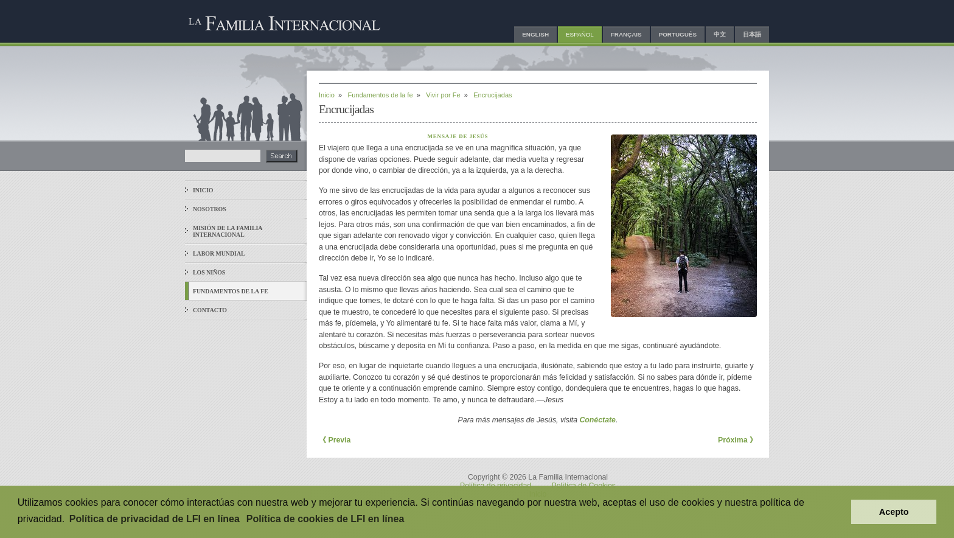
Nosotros (209, 209)
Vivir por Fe (443, 95)
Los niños (209, 272)
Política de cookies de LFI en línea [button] (325, 519)
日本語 (752, 34)
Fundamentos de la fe (230, 291)
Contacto (210, 310)
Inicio (203, 190)
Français (626, 34)
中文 (720, 34)
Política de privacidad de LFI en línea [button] (154, 519)
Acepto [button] (894, 512)
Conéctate (597, 420)
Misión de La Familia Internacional (227, 231)
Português (678, 34)
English (535, 34)
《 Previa (334, 440)
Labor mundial (219, 253)
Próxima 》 (737, 440)
